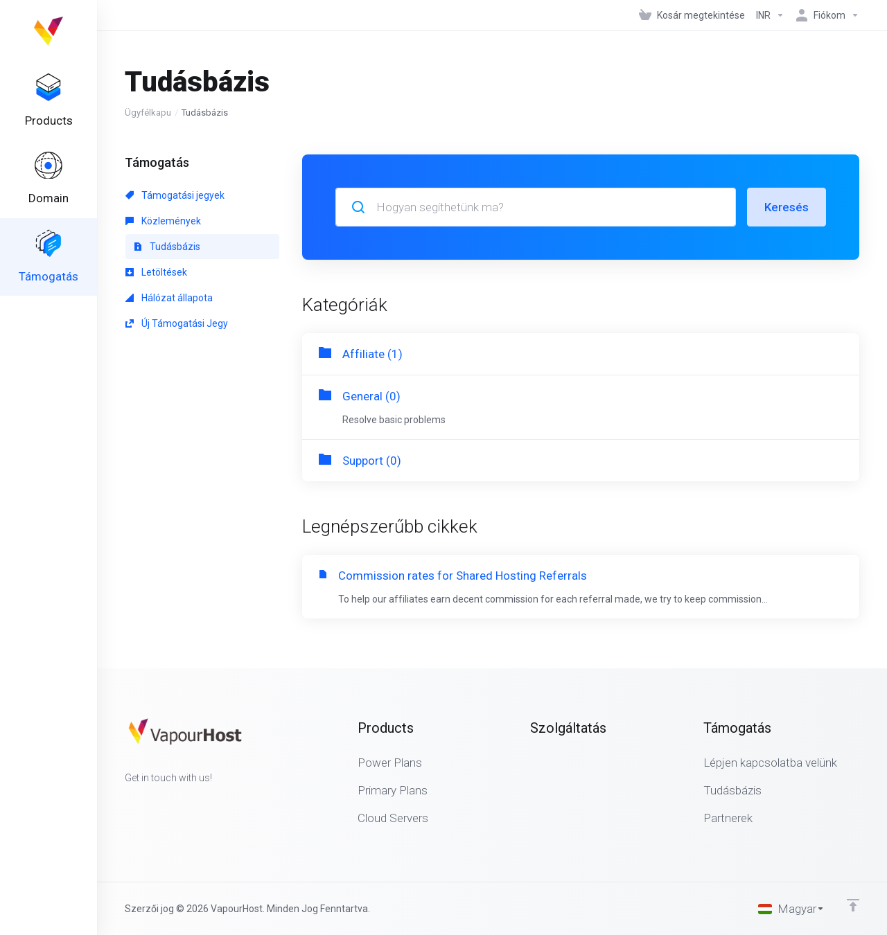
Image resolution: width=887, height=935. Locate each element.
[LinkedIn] (169, 802)
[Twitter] (147, 802)
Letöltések (156, 272)
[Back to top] (853, 905)
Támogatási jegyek (175, 195)
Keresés (786, 207)
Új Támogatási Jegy (176, 323)
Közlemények (163, 220)
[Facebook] (125, 802)
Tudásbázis (167, 246)
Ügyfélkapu (148, 112)
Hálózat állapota (169, 297)
